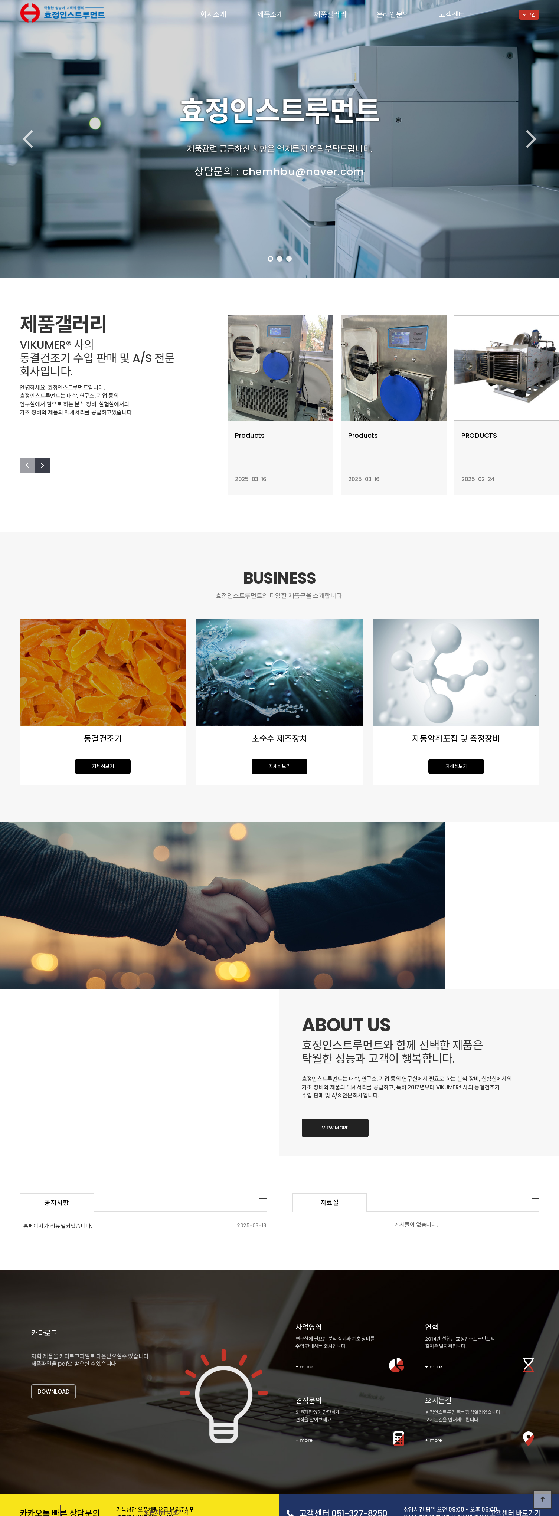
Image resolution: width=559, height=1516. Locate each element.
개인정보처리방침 (40, 1480)
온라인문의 (392, 15)
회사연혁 (105, 1415)
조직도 (131, 1415)
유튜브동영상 (114, 1465)
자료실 (366, 1035)
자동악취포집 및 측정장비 (172, 1427)
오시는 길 (181, 1415)
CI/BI (155, 1415)
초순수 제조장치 (120, 1427)
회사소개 (213, 15)
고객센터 (452, 15)
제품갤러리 (330, 15)
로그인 (529, 15)
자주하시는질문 (177, 1465)
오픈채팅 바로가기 (198, 1350)
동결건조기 (83, 1427)
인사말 (78, 1415)
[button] (270, 259)
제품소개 (270, 15)
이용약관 (77, 1480)
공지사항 (80, 1465)
